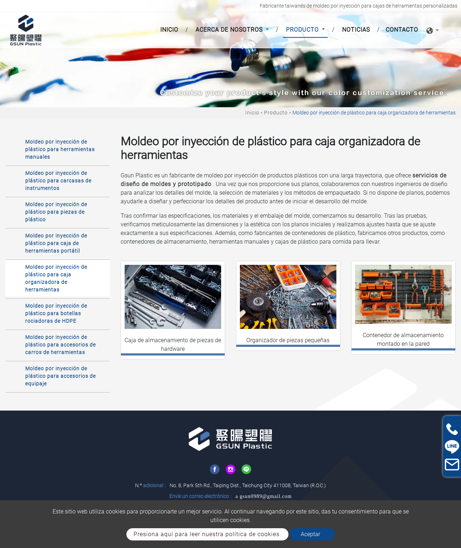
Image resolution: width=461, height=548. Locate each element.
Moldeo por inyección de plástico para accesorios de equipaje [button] (60, 376)
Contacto (402, 29)
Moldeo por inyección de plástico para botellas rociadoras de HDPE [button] (56, 313)
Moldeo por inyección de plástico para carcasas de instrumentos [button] (58, 180)
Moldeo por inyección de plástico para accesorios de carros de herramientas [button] (60, 344)
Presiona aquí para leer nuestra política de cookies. (207, 534)
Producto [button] (303, 29)
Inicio (170, 29)
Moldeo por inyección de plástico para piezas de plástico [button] (56, 211)
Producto (276, 113)
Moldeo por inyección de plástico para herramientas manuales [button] (60, 149)
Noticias (356, 29)
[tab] (57, 149)
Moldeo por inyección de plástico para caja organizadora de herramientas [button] (56, 278)
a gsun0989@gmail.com (264, 496)
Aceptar (310, 534)
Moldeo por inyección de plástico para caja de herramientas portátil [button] (56, 243)
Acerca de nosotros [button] (230, 29)
